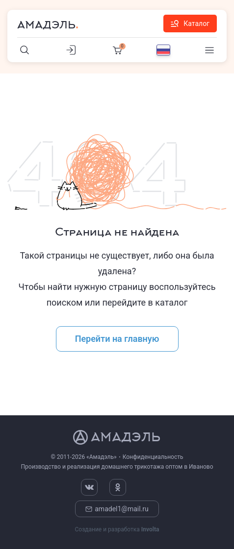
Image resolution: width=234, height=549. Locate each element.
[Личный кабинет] (71, 50)
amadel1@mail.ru (117, 509)
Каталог (190, 23)
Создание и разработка (117, 529)
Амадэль (46, 25)
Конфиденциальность (153, 457)
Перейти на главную (117, 339)
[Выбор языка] (163, 50)
